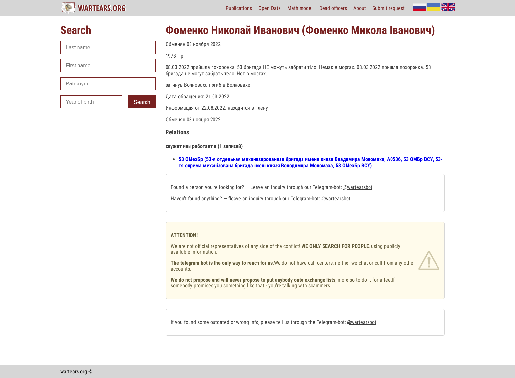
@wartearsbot (357, 187)
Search (142, 102)
